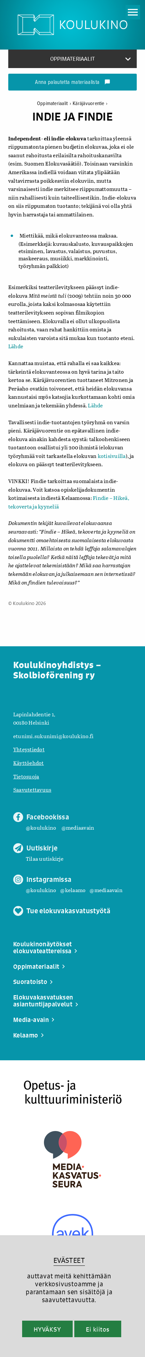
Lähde (15, 346)
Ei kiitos (98, 1329)
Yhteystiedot (29, 749)
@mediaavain (77, 827)
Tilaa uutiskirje (44, 858)
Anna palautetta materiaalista (72, 82)
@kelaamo (73, 890)
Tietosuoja (26, 776)
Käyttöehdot (28, 763)
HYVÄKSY (47, 1329)
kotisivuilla (112, 456)
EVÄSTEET (69, 1260)
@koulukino (41, 827)
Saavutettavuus (32, 789)
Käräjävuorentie (90, 103)
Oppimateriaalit (55, 103)
